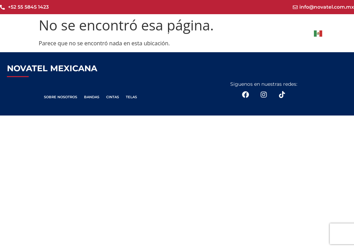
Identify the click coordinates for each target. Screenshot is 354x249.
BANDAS (91, 97)
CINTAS (112, 97)
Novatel (170, 32)
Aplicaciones (271, 33)
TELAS (131, 97)
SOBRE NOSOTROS (60, 97)
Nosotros (198, 32)
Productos (231, 33)
